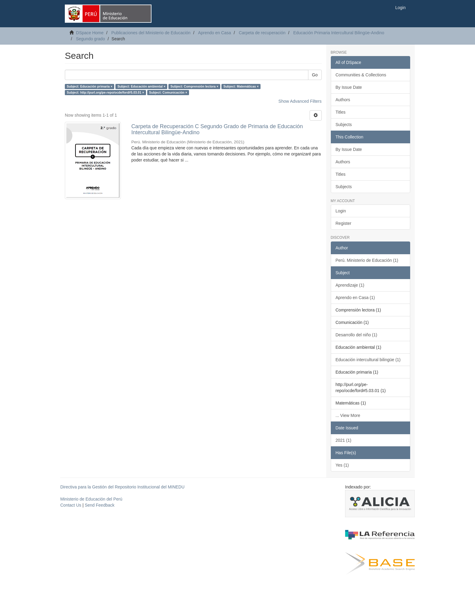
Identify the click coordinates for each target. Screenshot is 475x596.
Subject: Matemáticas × (240, 86)
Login (341, 210)
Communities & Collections (361, 74)
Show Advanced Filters (299, 101)
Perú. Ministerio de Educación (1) (367, 260)
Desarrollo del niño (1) (356, 334)
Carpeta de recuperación (262, 32)
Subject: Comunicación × (168, 92)
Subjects (344, 124)
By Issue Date (349, 87)
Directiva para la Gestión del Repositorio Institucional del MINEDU (122, 486)
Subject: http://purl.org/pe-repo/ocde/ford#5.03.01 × (105, 92)
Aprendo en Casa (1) (355, 297)
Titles (341, 112)
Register (343, 223)
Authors (343, 99)
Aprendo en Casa (214, 32)
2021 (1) (343, 440)
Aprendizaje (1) (350, 285)
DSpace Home (90, 32)
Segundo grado (90, 38)
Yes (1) (342, 465)
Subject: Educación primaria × (89, 86)
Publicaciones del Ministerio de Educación (150, 32)
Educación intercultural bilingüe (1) (368, 359)
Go (315, 74)
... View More (348, 415)
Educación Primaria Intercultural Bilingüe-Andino (338, 32)
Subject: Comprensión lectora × (194, 86)
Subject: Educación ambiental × (141, 86)
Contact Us (70, 505)
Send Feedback (100, 505)
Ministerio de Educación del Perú (91, 499)
